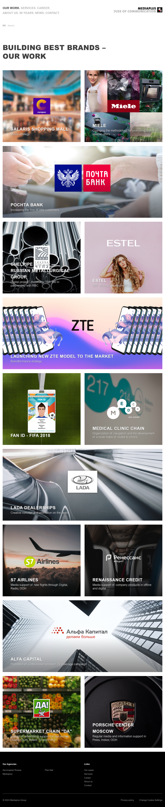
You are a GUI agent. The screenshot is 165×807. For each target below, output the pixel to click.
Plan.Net (49, 770)
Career (43, 8)
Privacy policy (127, 800)
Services (28, 8)
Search (11, 26)
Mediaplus (7, 774)
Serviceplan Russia (12, 770)
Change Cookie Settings (150, 800)
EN (4, 26)
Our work (11, 8)
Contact (52, 13)
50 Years (26, 13)
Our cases (89, 770)
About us (10, 13)
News (39, 13)
